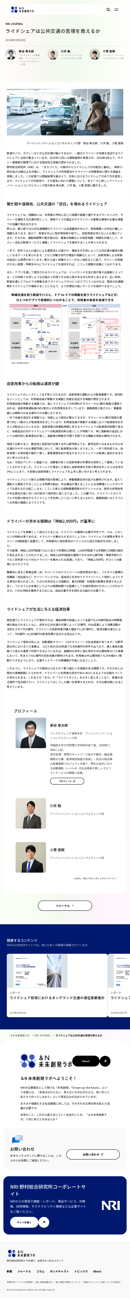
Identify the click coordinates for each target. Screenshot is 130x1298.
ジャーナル (63, 906)
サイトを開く (24, 1222)
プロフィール (65, 781)
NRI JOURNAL (42, 1035)
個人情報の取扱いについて (68, 1282)
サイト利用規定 (25, 1282)
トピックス (81, 1271)
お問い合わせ (91, 1154)
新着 (9, 1271)
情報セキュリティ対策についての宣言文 (102, 1282)
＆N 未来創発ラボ (20, 1035)
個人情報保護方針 (44, 1282)
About (86, 1061)
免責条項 (11, 1282)
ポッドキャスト (59, 1271)
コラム (40, 1271)
